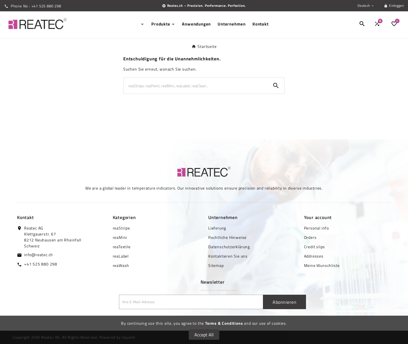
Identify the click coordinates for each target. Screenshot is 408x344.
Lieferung (217, 228)
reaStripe (121, 228)
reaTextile (122, 247)
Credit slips (314, 247)
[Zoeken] (196, 86)
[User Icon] (394, 5)
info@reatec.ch (38, 255)
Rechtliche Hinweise (227, 237)
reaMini (120, 237)
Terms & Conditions (224, 323)
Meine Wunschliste (322, 265)
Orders (310, 237)
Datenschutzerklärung (229, 247)
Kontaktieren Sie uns (228, 256)
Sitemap (216, 265)
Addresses (314, 256)
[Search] (276, 85)
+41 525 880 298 (40, 264)
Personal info (316, 228)
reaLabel (121, 256)
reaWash (121, 265)
